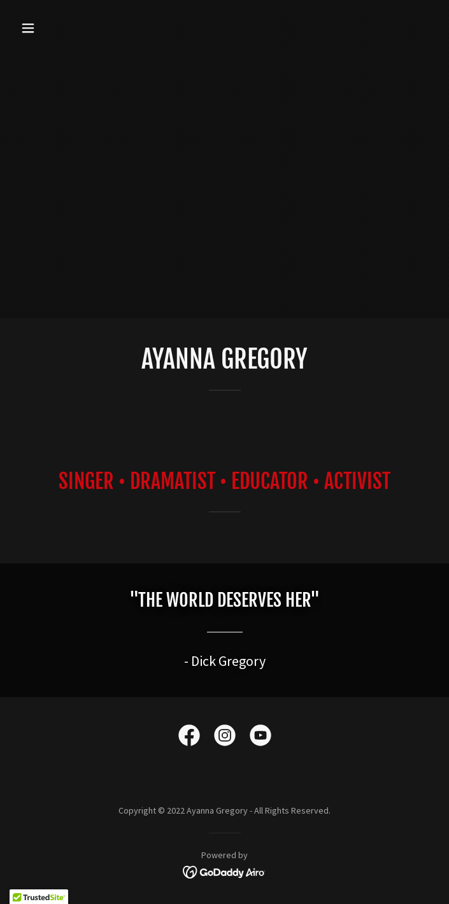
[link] (189, 738)
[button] (63, 28)
